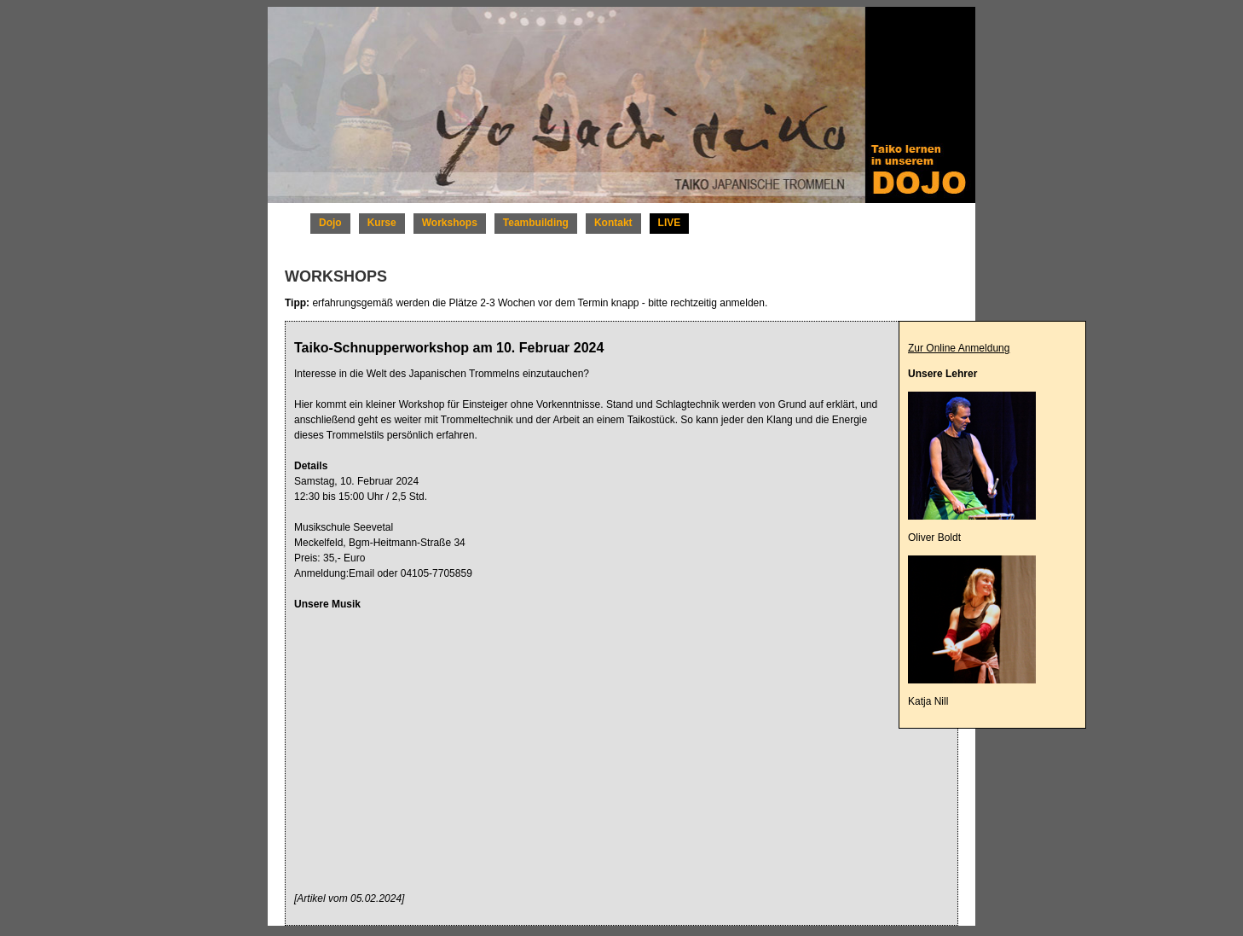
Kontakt (613, 223)
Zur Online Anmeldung (958, 348)
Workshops (449, 223)
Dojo (330, 223)
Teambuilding (536, 223)
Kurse (381, 223)
